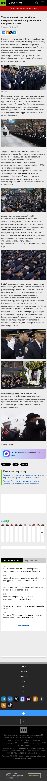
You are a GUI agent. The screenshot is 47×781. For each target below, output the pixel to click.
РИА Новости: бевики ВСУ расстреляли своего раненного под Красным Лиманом (21, 569)
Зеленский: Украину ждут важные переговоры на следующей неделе (18, 597)
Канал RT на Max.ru (22, 699)
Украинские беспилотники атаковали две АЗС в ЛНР (23, 607)
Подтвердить (34, 776)
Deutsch (23, 671)
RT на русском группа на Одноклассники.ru (35, 699)
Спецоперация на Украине (23, 8)
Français (23, 676)
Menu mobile (43, 1)
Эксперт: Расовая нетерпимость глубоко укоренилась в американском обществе (21, 482)
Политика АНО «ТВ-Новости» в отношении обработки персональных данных (23, 757)
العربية (23, 681)
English (23, 666)
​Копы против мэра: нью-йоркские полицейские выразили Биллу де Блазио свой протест (24, 476)
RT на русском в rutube (28, 699)
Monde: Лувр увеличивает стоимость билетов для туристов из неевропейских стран (23, 579)
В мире (24, 464)
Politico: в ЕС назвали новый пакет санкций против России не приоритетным (22, 616)
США (15, 464)
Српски (23, 691)
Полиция (6, 464)
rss (3, 705)
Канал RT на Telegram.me (3, 699)
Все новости (23, 625)
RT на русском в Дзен (41, 699)
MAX (13, 455)
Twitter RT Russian (16, 699)
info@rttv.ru (35, 753)
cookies (9, 778)
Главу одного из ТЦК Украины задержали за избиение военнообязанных (23, 588)
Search (37, 1)
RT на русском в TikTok (10, 705)
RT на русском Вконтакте (10, 699)
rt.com (23, 740)
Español (23, 686)
